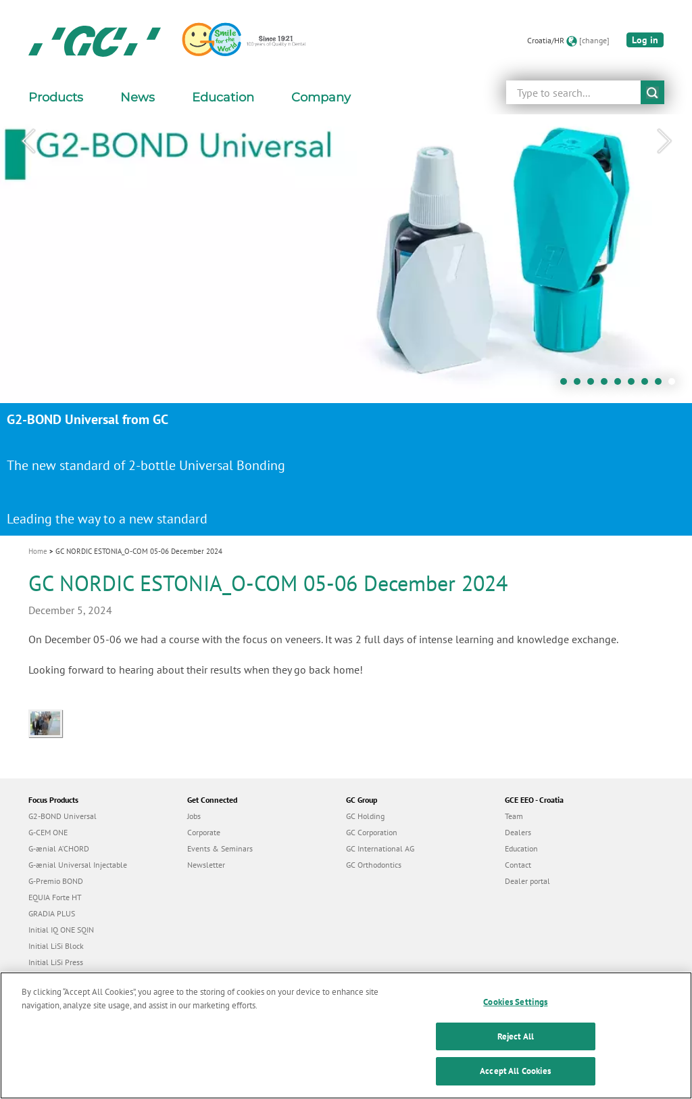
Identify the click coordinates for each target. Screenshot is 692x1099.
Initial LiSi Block (56, 946)
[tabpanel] (346, 324)
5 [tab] (621, 385)
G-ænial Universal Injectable (77, 865)
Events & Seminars (220, 848)
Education (521, 848)
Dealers (518, 832)
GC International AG (380, 848)
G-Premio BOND (55, 881)
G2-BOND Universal (62, 816)
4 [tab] (607, 385)
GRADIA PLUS (51, 913)
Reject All (515, 1043)
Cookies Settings (515, 1009)
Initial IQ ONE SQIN (61, 930)
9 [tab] (675, 385)
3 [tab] (594, 385)
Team (514, 816)
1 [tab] (567, 385)
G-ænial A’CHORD (58, 848)
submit (652, 92)
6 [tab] (634, 385)
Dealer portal (527, 881)
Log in (645, 40)
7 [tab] (648, 385)
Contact (518, 865)
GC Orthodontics (373, 865)
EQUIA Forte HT (55, 897)
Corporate (203, 832)
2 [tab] (580, 385)
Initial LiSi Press (55, 962)
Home (37, 551)
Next (664, 141)
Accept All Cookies (515, 1078)
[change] (594, 40)
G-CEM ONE (48, 832)
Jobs (194, 816)
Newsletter (206, 865)
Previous (28, 141)
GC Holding (365, 816)
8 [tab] (661, 385)
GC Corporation (371, 832)
